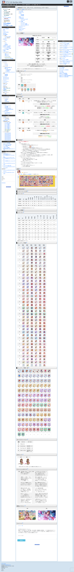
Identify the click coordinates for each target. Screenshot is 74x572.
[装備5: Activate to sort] (40, 245)
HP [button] (22, 218)
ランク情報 (21, 21)
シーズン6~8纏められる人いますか (66, 56)
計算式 (4, 50)
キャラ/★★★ (62, 67)
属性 (4, 29)
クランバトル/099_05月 (7, 165)
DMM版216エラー (6, 24)
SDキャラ (20, 27)
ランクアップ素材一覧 (25, 24)
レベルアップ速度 (8, 48)
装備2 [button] (27, 245)
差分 (14, 4)
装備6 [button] (44, 245)
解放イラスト (21, 29)
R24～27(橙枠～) (7, 128)
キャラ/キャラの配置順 (66, 43)
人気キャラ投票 (6, 147)
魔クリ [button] (40, 217)
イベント (4, 16)
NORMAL (6, 99)
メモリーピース (6, 51)
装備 (4, 120)
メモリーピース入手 (24, 19)
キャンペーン (5, 8)
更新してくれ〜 (62, 58)
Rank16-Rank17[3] (8, 134)
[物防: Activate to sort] (29, 216)
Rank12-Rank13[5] (8, 138)
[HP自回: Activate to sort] (44, 216)
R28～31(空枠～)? (8, 129)
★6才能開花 (5, 34)
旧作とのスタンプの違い (7, 144)
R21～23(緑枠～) (7, 127)
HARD (6, 100)
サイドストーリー (8, 105)
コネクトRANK (6, 32)
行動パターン (21, 12)
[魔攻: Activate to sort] (32, 216)
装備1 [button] (23, 245)
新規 (8, 4)
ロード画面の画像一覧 (7, 145)
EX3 (6, 77)
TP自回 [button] (47, 217)
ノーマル (6, 65)
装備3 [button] (31, 245)
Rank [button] (19, 218)
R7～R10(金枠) (7, 123)
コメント (20, 30)
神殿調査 (6, 75)
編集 (11, 4)
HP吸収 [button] (53, 217)
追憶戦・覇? (8, 88)
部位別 (6, 120)
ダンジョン (5, 76)
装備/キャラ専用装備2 (63, 73)
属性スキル (7, 55)
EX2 (4, 77)
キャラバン (5, 82)
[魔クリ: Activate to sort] (41, 216)
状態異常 (6, 44)
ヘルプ (38, 4)
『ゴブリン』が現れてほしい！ (65, 44)
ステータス (23, 20)
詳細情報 (22, 15)
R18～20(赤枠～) (7, 126)
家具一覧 (6, 68)
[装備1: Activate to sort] (23, 245)
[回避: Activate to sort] (50, 216)
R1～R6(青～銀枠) (8, 122)
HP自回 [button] (43, 217)
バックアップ (19, 4)
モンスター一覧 (65, 45)
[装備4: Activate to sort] (36, 245)
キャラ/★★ (62, 72)
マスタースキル (7, 56)
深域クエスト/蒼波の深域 (66, 61)
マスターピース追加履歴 (9, 58)
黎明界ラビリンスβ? (6, 90)
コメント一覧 (20, 525)
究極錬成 (4, 89)
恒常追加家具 (8, 69)
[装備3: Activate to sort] (32, 245)
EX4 (8, 77)
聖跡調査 (6, 74)
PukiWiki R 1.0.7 (8, 564)
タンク (6, 40)
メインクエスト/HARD (66, 50)
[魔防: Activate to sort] (35, 216)
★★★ (9, 36)
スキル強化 (9, 45)
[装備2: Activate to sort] (28, 245)
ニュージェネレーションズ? (48, 39)
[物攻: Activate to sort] (26, 216)
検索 (35, 4)
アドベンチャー (6, 81)
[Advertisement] (8, 203)
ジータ (32, 146)
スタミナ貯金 (5, 146)
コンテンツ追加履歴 (65, 52)
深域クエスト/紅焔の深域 (64, 76)
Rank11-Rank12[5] (8, 139)
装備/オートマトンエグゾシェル (8, 157)
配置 (20, 16)
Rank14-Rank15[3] (8, 136)
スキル (20, 13)
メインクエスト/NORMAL (64, 69)
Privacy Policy (3, 563)
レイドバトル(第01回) (7, 17)
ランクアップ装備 (24, 23)
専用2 (8, 119)
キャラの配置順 (28, 174)
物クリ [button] (37, 217)
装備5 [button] (40, 245)
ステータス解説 (6, 49)
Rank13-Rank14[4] (8, 137)
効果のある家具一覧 (8, 67)
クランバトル (5, 111)
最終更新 (28, 4)
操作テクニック (7, 113)
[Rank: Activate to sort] (19, 216)
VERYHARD (7, 101)
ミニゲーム (5, 91)
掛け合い (4, 33)
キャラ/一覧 (62, 68)
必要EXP (4, 45)
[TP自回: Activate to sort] (47, 216)
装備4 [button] (35, 245)
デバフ (6, 43)
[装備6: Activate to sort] (44, 245)
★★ (7, 36)
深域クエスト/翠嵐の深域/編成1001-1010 (66, 75)
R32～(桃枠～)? (7, 130)
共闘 (5, 93)
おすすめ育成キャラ (8, 112)
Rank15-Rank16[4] (8, 135)
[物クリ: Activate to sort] (38, 216)
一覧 (32, 4)
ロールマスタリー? (8, 57)
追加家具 (7, 70)
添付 (23, 4)
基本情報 (22, 14)
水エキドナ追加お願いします (65, 63)
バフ (5, 42)
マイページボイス (22, 28)
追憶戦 (4, 88)
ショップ (4, 61)
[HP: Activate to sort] (23, 216)
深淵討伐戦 (7, 110)
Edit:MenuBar (4, 182)
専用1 (6, 119)
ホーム (4, 4)
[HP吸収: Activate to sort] (54, 216)
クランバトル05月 (6, 19)
